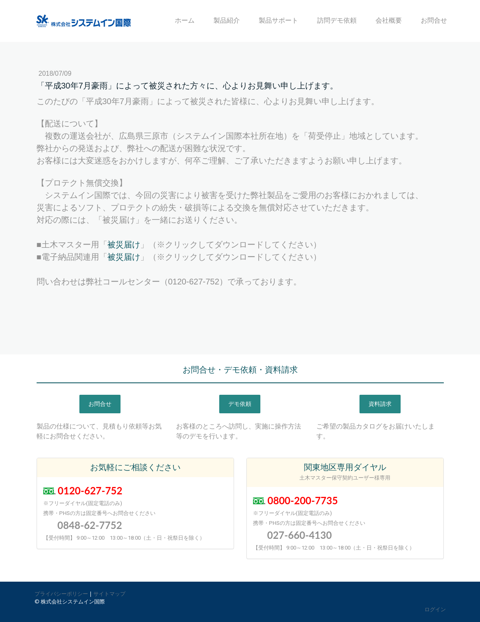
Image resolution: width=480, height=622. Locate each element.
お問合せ (434, 20)
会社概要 (389, 20)
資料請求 (380, 404)
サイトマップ (109, 593)
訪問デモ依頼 (337, 20)
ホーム (185, 20)
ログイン (435, 609)
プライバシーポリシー (61, 593)
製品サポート (278, 20)
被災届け (123, 244)
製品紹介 (226, 20)
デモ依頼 (239, 404)
